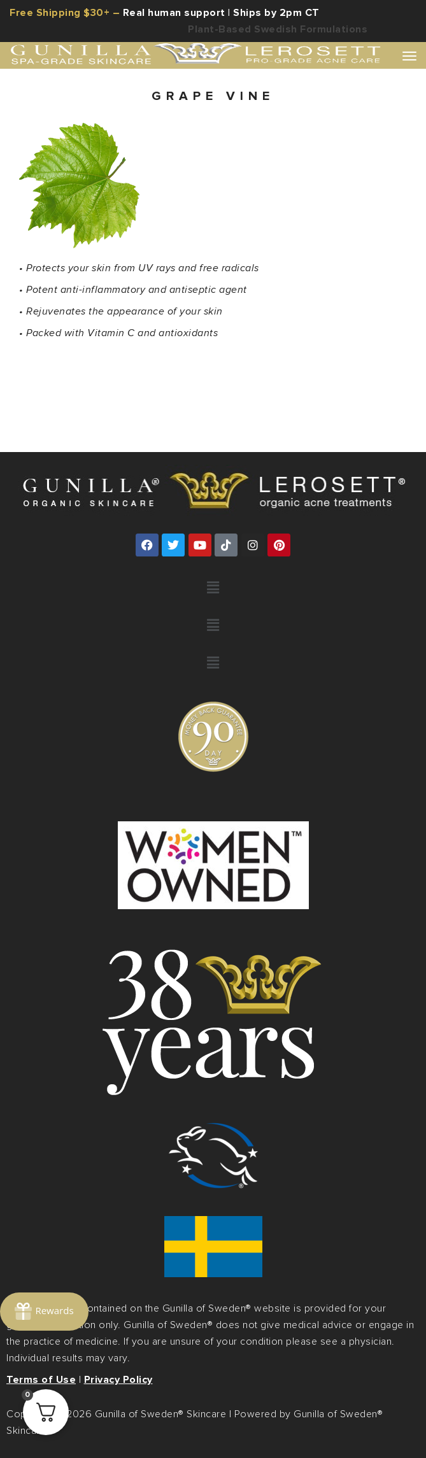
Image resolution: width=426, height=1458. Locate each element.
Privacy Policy (118, 1380)
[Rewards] (44, 1311)
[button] (213, 588)
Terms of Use (41, 1380)
